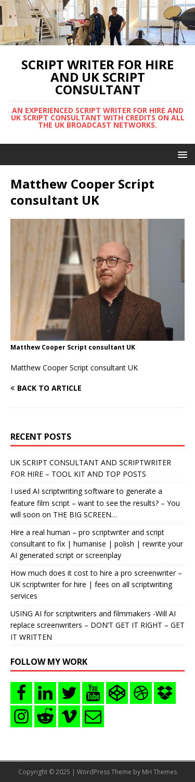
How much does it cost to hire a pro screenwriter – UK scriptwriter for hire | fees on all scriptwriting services (96, 584)
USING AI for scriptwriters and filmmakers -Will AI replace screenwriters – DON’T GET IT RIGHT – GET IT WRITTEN (97, 625)
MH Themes (159, 771)
